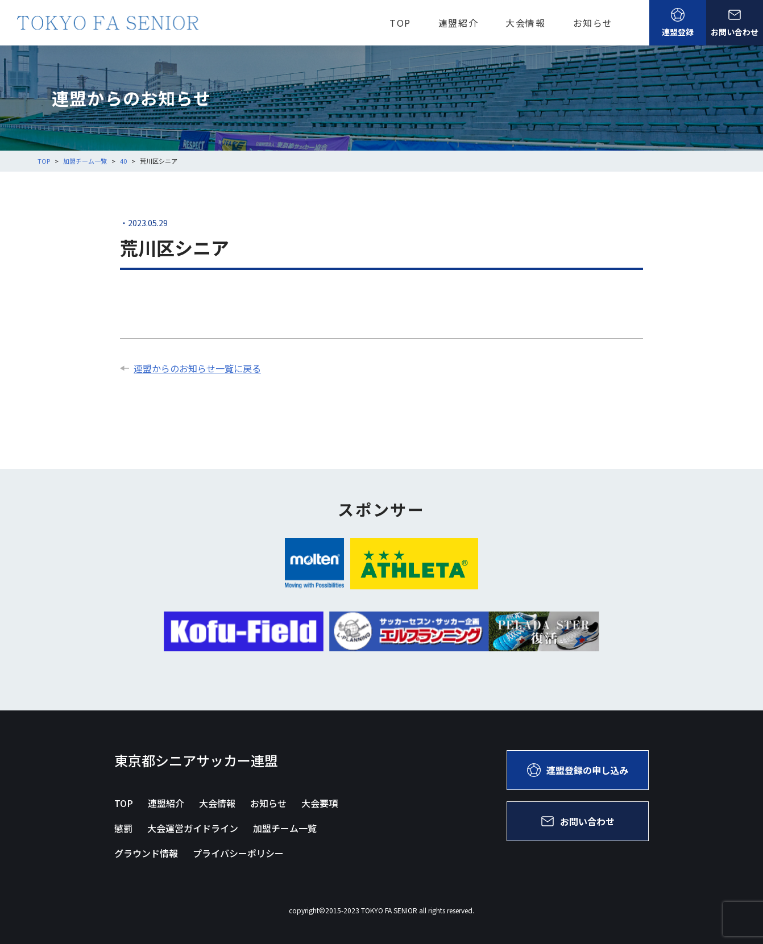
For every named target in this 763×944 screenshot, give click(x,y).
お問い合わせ (734, 23)
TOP (400, 23)
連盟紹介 (458, 23)
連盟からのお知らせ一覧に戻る (190, 368)
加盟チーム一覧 (285, 828)
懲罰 (123, 828)
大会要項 (319, 803)
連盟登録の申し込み (577, 770)
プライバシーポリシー (238, 853)
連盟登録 (678, 23)
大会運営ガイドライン (192, 828)
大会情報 (525, 23)
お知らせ (593, 23)
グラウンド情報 (146, 853)
